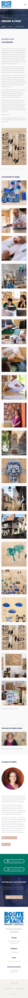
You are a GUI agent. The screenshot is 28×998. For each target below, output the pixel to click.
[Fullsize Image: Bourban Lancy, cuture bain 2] (14, 192)
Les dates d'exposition (14, 861)
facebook (6, 844)
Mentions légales (19, 988)
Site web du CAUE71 (9, 837)
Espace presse (14, 994)
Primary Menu (25, 4)
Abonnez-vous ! (14, 897)
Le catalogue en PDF (14, 869)
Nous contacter (8, 988)
